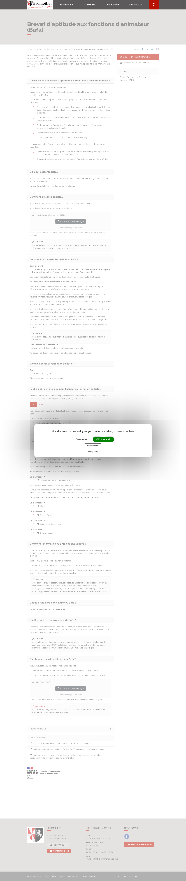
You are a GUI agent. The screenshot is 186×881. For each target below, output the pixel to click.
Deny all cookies (93, 446)
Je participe (66, 4)
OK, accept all (103, 439)
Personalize (81, 439)
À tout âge (135, 4)
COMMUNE (89, 4)
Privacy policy (93, 452)
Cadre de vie (112, 4)
